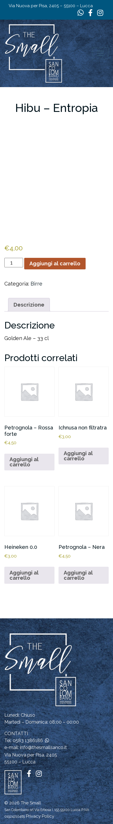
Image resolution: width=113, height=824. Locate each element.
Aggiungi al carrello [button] (24, 462)
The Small (31, 803)
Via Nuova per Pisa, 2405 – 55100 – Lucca (51, 5)
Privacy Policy (40, 816)
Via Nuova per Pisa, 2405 (30, 755)
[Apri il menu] (100, 53)
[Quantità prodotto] (13, 262)
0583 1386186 (28, 740)
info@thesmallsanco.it (43, 747)
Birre (36, 284)
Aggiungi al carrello (54, 263)
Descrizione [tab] (29, 305)
